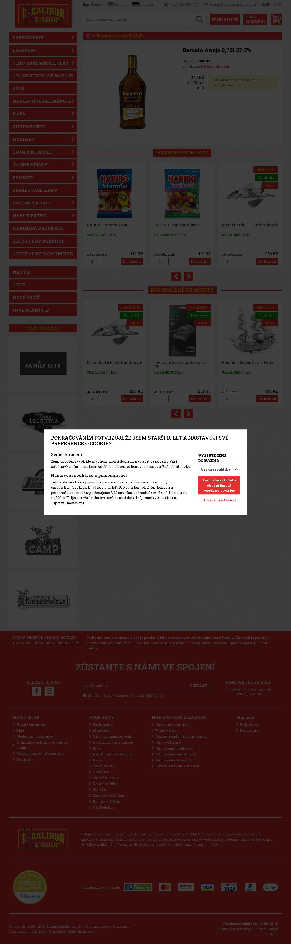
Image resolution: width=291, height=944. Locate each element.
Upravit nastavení (219, 500)
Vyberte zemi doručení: (212, 458)
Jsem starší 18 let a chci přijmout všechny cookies (219, 485)
